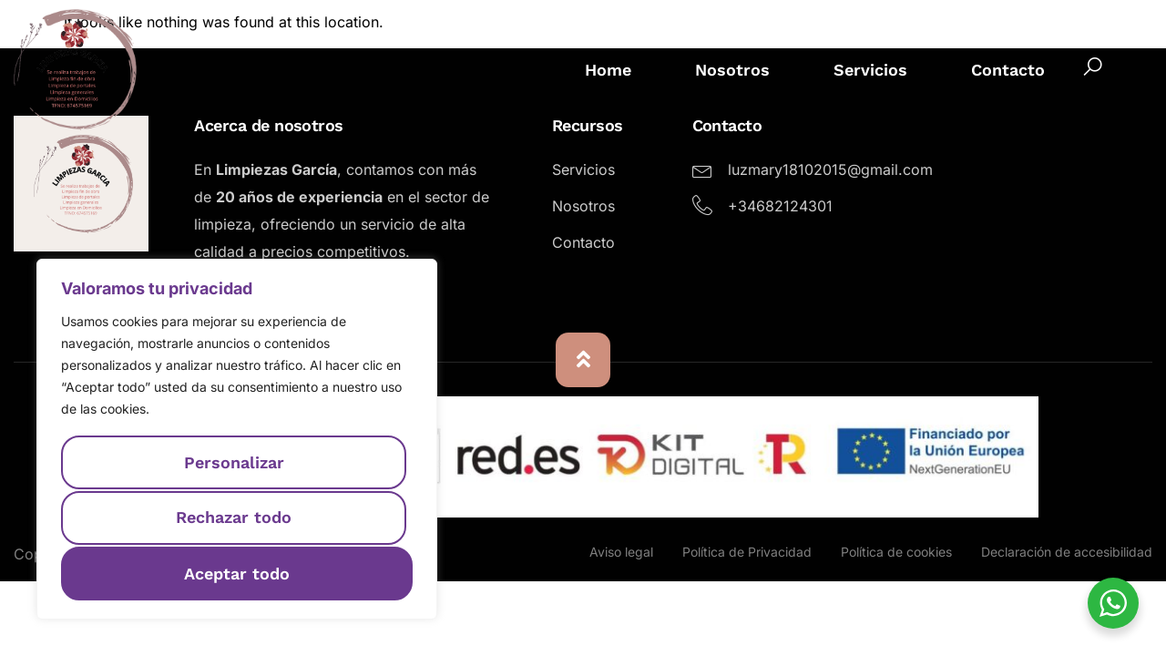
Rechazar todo (234, 518)
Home (608, 69)
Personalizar (233, 464)
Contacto (1008, 69)
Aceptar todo (237, 572)
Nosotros (732, 69)
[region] (236, 440)
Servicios (870, 69)
